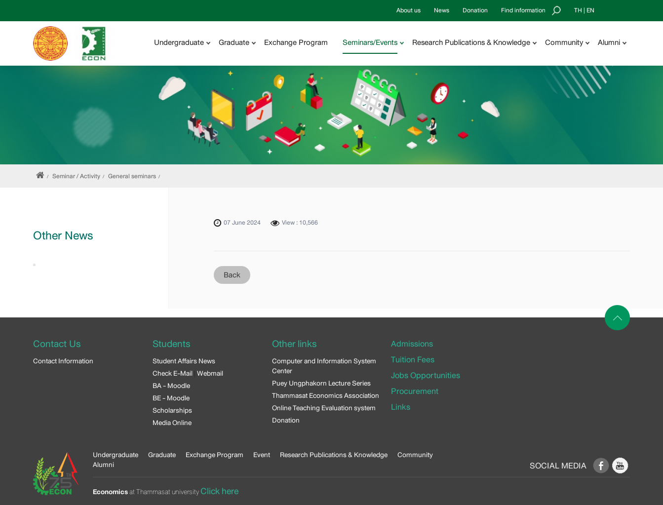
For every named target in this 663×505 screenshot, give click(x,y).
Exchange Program (296, 42)
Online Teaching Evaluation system (324, 408)
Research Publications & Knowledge (334, 455)
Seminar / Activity (76, 176)
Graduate (162, 455)
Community (415, 455)
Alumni (103, 464)
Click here (219, 491)
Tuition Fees (412, 359)
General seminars (132, 176)
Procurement (414, 391)
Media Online (172, 422)
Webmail (210, 373)
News (441, 10)
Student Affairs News (184, 361)
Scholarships (172, 410)
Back (232, 275)
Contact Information (63, 361)
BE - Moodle (171, 398)
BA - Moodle (171, 385)
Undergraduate (115, 455)
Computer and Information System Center (324, 366)
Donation (475, 10)
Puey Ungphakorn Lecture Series (321, 383)
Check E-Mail (173, 373)
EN (590, 10)
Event (261, 455)
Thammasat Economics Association (325, 395)
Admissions (412, 344)
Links (400, 407)
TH (578, 10)
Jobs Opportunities (425, 375)
